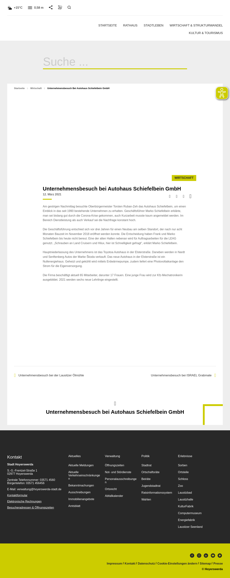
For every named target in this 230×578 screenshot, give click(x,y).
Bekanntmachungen (81, 485)
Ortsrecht (111, 489)
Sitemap (205, 563)
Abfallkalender (114, 495)
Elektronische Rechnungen (24, 501)
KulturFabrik (185, 506)
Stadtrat (146, 465)
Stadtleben (153, 25)
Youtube (213, 555)
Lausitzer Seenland (190, 526)
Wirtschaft (36, 88)
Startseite (107, 25)
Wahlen (146, 499)
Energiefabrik (186, 520)
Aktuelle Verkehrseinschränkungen (84, 475)
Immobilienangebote (81, 499)
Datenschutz (146, 563)
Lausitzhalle (185, 499)
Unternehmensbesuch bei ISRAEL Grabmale (183, 375)
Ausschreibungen (79, 492)
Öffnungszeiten (114, 465)
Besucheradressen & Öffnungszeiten (30, 507)
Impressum (114, 563)
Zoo (180, 485)
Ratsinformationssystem (156, 492)
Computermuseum (190, 513)
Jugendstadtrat (150, 485)
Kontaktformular (17, 495)
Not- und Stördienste (118, 472)
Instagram (199, 555)
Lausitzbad (185, 492)
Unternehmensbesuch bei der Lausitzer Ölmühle (49, 375)
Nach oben (115, 403)
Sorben (182, 465)
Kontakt (130, 563)
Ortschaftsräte (150, 472)
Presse (218, 563)
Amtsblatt (74, 505)
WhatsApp (220, 555)
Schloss (183, 478)
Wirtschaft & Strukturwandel (196, 25)
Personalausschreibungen (121, 480)
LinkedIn (206, 555)
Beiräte (146, 478)
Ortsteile (183, 472)
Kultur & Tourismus (206, 33)
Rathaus (130, 25)
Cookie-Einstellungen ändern (177, 563)
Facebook (192, 555)
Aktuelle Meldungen (81, 465)
